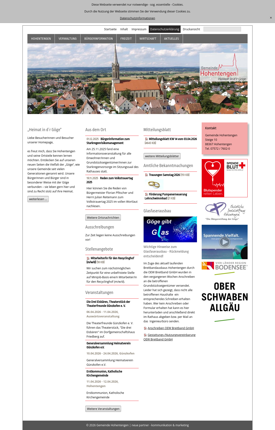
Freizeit (126, 38)
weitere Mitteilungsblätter (162, 156)
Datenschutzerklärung (164, 29)
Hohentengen (41, 38)
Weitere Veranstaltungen (103, 409)
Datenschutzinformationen (137, 18)
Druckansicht (191, 29)
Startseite (110, 29)
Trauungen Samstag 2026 (164, 175)
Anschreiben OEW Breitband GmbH (171, 328)
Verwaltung (68, 38)
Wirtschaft (148, 38)
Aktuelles (171, 38)
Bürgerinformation (98, 38)
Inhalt (124, 29)
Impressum (139, 29)
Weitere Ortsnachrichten (103, 218)
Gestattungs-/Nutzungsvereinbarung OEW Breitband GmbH (170, 337)
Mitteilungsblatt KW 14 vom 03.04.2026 (173, 139)
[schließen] (271, 17)
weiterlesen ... (38, 199)
